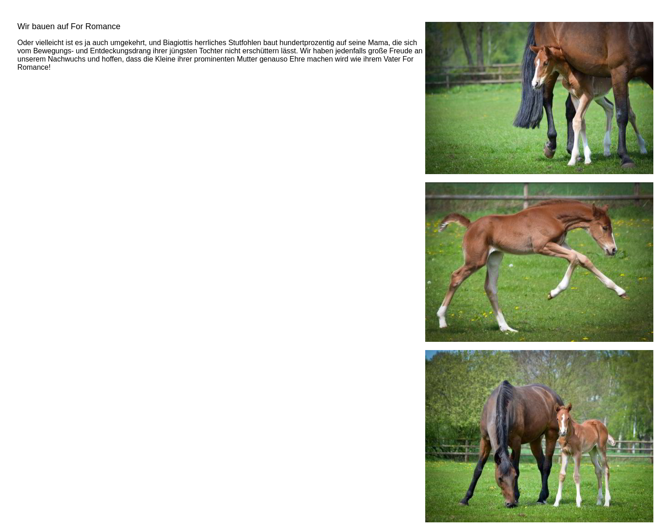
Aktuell (18, 10)
